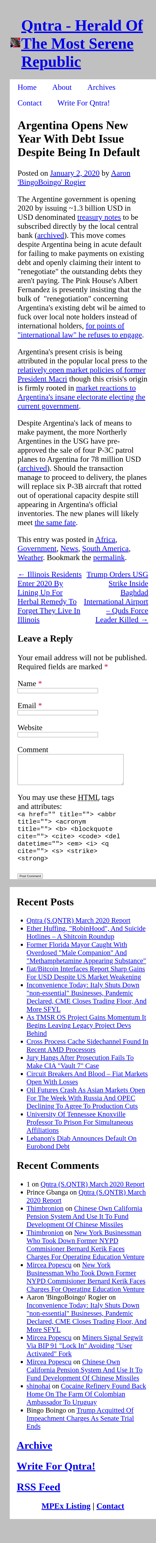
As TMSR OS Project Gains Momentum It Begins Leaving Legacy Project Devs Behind (86, 1041)
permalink (109, 557)
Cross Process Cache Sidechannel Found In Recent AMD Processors (87, 1062)
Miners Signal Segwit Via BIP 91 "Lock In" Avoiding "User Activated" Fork (85, 1362)
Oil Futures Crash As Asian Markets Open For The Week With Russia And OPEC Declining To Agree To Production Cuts (86, 1114)
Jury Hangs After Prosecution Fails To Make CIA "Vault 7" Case (80, 1078)
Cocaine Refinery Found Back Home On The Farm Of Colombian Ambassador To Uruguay (86, 1410)
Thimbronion (45, 1224)
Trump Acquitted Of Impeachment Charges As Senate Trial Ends (80, 1434)
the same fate (55, 522)
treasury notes (99, 217)
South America (105, 548)
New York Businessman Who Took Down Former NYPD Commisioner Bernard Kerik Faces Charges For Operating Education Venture (86, 1261)
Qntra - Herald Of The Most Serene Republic (82, 43)
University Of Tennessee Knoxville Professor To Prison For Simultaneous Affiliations (80, 1138)
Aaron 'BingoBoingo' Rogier (74, 177)
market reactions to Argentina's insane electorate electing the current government (81, 396)
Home (27, 87)
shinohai (38, 1402)
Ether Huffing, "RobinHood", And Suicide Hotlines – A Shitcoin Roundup (86, 948)
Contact (30, 102)
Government (37, 548)
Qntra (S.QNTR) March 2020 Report (78, 936)
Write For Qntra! (84, 102)
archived (50, 235)
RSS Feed (38, 1503)
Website (30, 727)
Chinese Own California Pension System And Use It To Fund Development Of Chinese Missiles (84, 1232)
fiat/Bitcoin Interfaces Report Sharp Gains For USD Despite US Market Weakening (86, 989)
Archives (101, 87)
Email (30, 705)
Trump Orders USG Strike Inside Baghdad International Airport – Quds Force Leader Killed (116, 597)
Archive (34, 1461)
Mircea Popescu (49, 1281)
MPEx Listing (65, 1522)
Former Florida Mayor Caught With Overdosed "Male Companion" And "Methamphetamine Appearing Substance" (86, 969)
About (62, 87)
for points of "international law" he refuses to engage (80, 330)
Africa (105, 539)
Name (30, 683)
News (69, 548)
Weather (30, 557)
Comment (33, 749)
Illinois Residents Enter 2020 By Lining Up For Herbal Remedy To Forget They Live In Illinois (50, 597)
